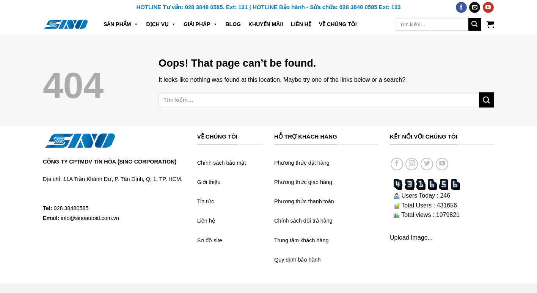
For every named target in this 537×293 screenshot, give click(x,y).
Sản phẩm (121, 24)
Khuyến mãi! (265, 24)
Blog (232, 24)
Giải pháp (201, 24)
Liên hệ (301, 24)
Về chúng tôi (338, 24)
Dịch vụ (161, 24)
